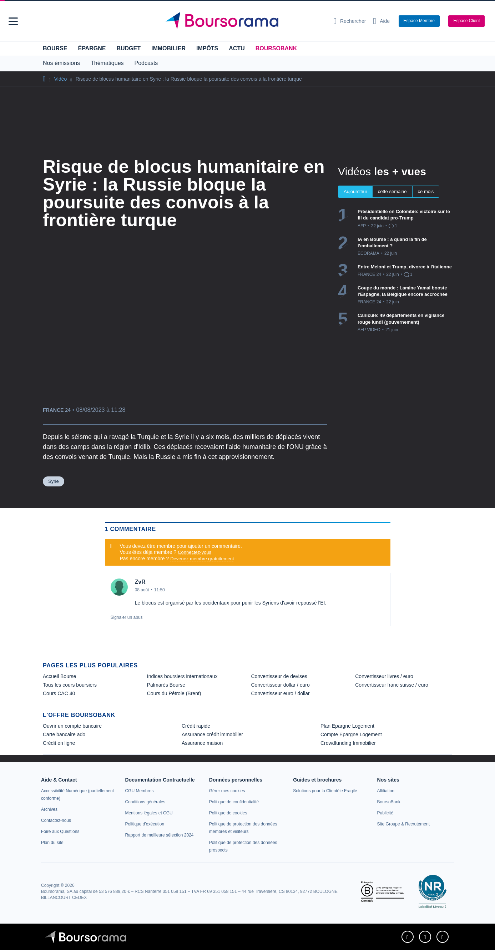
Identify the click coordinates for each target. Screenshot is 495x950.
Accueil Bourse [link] (59, 676)
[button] (13, 21)
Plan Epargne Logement (347, 726)
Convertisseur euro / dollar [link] (280, 693)
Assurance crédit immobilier (212, 734)
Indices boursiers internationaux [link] (182, 676)
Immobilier (168, 48)
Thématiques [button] (107, 63)
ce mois (426, 191)
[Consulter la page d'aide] (381, 21)
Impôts (207, 48)
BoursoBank (276, 48)
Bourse (55, 48)
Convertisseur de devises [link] (279, 676)
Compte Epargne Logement (351, 734)
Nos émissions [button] (61, 63)
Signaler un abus (127, 617)
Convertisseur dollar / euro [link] (280, 685)
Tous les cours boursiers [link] (70, 685)
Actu (236, 48)
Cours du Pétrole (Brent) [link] (174, 693)
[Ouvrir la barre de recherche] (349, 21)
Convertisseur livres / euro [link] (384, 676)
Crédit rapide (196, 726)
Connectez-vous (194, 552)
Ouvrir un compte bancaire (72, 726)
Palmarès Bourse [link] (166, 685)
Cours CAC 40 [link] (59, 693)
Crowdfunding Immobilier (348, 743)
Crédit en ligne (59, 743)
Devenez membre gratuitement (202, 558)
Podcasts (146, 63)
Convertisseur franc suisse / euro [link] (391, 685)
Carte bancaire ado (64, 734)
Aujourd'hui (355, 191)
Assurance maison (202, 743)
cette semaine (392, 191)
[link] (49, 809)
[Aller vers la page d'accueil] (245, 21)
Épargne (92, 48)
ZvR (140, 582)
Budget (128, 48)
